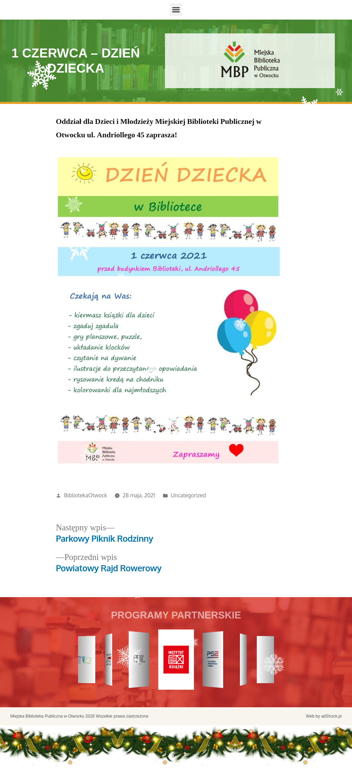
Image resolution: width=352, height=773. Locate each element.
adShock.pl (331, 716)
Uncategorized (188, 495)
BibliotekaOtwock (85, 495)
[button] (176, 9)
